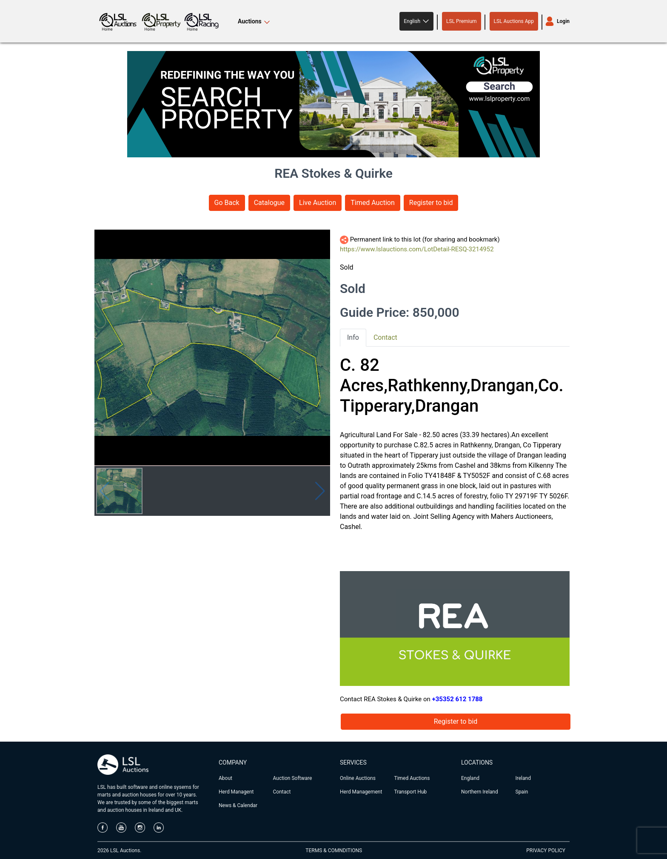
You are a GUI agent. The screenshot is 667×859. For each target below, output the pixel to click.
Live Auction (317, 203)
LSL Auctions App (514, 21)
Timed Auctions (412, 778)
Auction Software (292, 778)
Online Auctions (358, 778)
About (225, 778)
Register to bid (431, 203)
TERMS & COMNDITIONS (333, 850)
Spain (522, 792)
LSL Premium (461, 21)
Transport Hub (410, 792)
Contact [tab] (385, 337)
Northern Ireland (479, 792)
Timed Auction (373, 203)
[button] (416, 21)
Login (563, 21)
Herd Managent (236, 792)
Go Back (226, 203)
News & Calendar (238, 805)
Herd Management (361, 792)
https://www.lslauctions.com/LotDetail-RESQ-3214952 (417, 249)
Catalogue (269, 203)
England (470, 778)
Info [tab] (353, 337)
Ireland (523, 778)
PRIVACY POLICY (545, 850)
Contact (282, 792)
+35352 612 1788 (457, 699)
